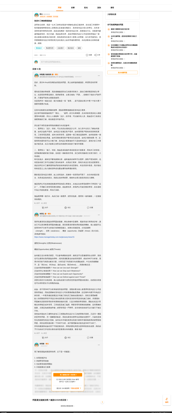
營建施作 (39, 48)
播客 (112, 8)
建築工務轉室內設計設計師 (120, 29)
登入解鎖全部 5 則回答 (67, 375)
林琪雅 (42, 344)
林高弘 (42, 214)
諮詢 (99, 8)
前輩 (73, 8)
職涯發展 (71, 48)
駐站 (86, 8)
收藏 (90, 55)
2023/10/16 (46, 14)
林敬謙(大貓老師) (45, 74)
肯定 (69, 207)
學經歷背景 (50, 48)
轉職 (79, 48)
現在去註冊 (75, 388)
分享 (98, 55)
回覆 (91, 207)
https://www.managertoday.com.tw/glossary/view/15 (54, 237)
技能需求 (60, 48)
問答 (59, 8)
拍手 (46, 207)
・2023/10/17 (78, 77)
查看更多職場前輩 (67, 406)
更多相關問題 (122, 72)
